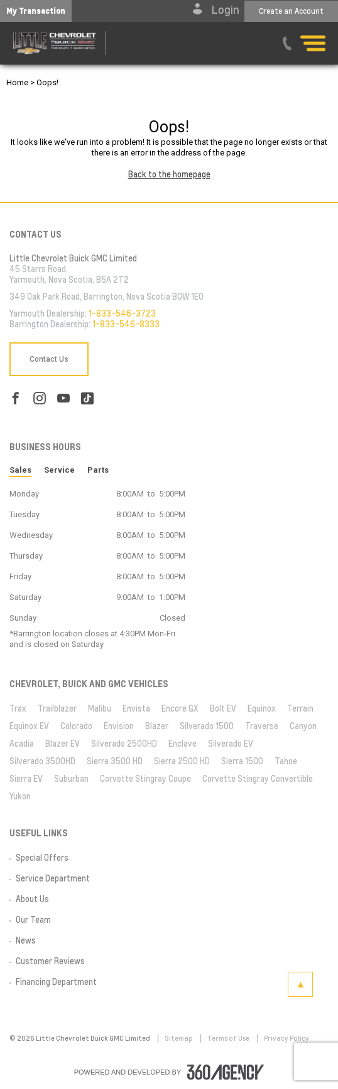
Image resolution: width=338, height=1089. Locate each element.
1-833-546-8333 (126, 324)
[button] (36, 11)
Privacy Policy (286, 1038)
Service (59, 470)
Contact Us (49, 359)
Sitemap (179, 1038)
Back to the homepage (169, 174)
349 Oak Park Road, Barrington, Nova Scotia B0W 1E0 (106, 297)
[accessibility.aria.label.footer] (225, 1072)
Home (17, 82)
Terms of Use (229, 1038)
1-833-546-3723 (122, 313)
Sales (20, 470)
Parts (98, 470)
